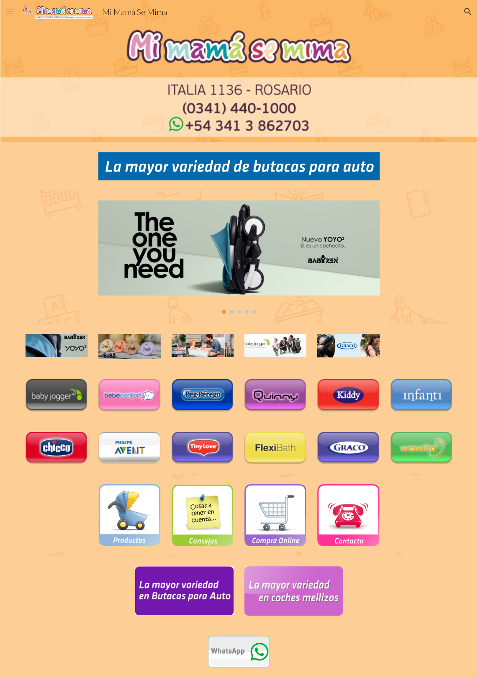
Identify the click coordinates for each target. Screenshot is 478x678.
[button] (10, 11)
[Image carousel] (238, 257)
